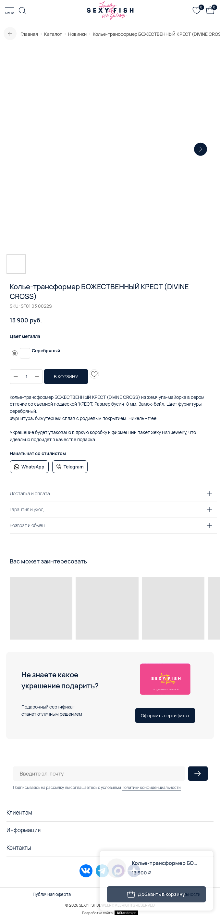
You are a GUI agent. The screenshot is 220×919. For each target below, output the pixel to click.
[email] (99, 773)
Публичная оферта (52, 894)
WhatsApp (32, 467)
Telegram (73, 467)
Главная (29, 34)
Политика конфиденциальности (168, 894)
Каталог (53, 34)
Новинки (77, 34)
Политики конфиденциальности (151, 787)
